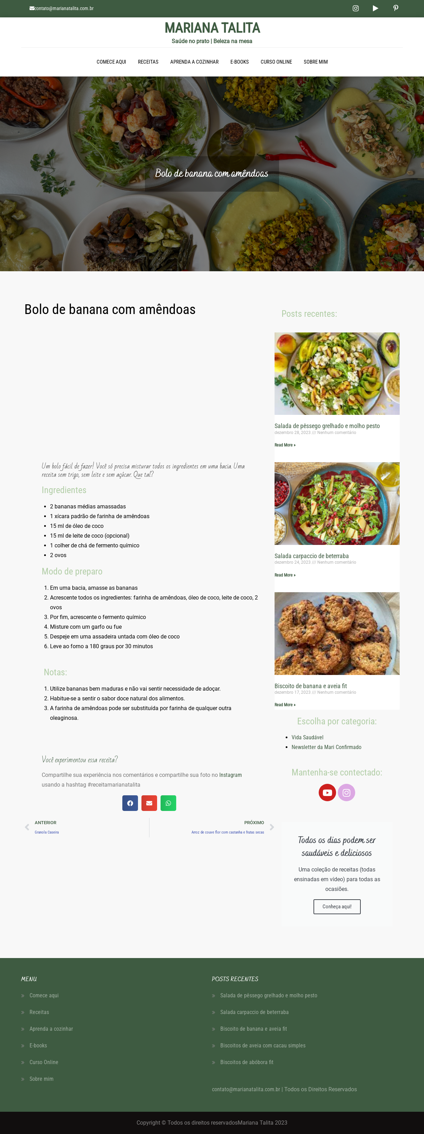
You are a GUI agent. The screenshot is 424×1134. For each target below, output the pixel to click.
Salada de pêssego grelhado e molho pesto (327, 425)
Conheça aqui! (337, 906)
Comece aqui (111, 62)
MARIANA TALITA (212, 28)
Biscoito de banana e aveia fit (311, 686)
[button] (130, 803)
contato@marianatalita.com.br (63, 8)
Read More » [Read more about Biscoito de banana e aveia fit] (285, 704)
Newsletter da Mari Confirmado (326, 747)
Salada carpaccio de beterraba (312, 556)
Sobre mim (316, 62)
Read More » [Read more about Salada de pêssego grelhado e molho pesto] (285, 445)
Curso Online (276, 62)
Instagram (230, 775)
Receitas (148, 62)
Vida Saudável (308, 737)
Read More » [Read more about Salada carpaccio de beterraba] (285, 575)
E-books (239, 62)
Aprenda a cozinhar (194, 62)
